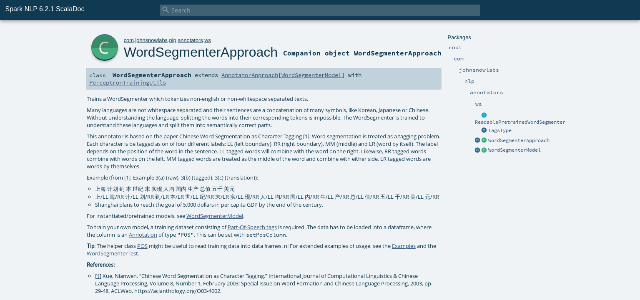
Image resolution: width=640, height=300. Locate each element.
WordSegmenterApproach (519, 140)
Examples (404, 246)
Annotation (143, 234)
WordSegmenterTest (112, 253)
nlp (172, 40)
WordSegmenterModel (514, 150)
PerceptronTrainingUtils (127, 82)
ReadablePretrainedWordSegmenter (520, 122)
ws (207, 40)
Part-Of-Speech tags (252, 227)
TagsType (500, 130)
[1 (97, 276)
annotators (190, 40)
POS (142, 246)
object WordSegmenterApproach (383, 53)
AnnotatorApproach (249, 75)
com (129, 40)
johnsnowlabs (151, 40)
